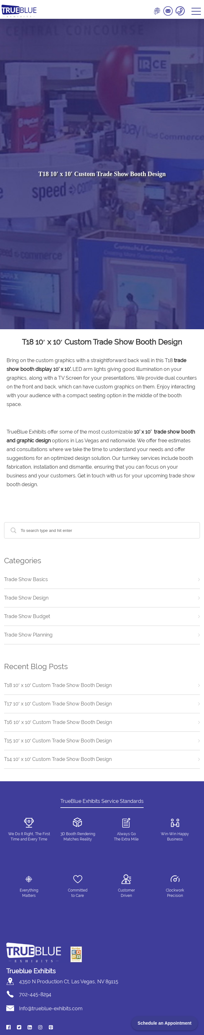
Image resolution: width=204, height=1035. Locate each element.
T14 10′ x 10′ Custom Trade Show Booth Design (58, 759)
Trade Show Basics (26, 579)
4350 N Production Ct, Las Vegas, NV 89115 (68, 982)
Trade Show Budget (27, 616)
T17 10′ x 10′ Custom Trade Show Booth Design (58, 704)
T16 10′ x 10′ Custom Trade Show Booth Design (58, 722)
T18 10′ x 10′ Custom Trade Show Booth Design (58, 685)
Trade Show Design (26, 598)
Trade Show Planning (28, 635)
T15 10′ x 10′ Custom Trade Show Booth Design (58, 741)
